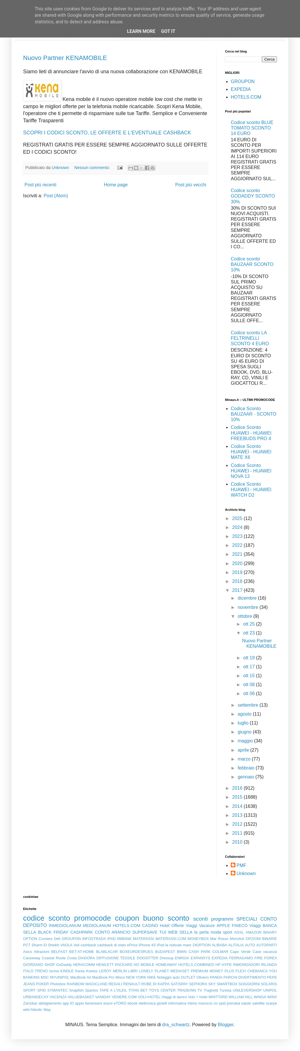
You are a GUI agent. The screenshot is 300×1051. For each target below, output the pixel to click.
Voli (77, 945)
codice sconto (46, 918)
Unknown (246, 873)
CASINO (150, 925)
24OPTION (201, 945)
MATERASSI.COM (170, 938)
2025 (238, 518)
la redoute (173, 945)
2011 (238, 833)
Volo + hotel (197, 997)
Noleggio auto (168, 977)
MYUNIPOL (59, 977)
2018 (238, 581)
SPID (41, 990)
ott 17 (249, 666)
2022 (238, 545)
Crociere (45, 938)
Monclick (237, 938)
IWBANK (124, 938)
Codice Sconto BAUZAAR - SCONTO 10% (253, 414)
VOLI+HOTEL (149, 997)
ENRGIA (182, 958)
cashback (88, 945)
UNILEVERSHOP (247, 990)
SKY (212, 984)
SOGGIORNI (249, 984)
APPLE (223, 925)
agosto (245, 714)
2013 (238, 815)
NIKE (151, 977)
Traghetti (211, 990)
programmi (222, 919)
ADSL (239, 932)
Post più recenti (40, 184)
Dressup (167, 958)
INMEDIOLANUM (65, 925)
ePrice (132, 945)
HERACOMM (84, 964)
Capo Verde (240, 951)
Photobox (58, 984)
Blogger (225, 1024)
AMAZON (254, 932)
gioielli (162, 1003)
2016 (238, 788)
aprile (244, 750)
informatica (177, 1003)
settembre (249, 705)
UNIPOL (270, 990)
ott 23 (249, 632)
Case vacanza (265, 951)
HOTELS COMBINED (196, 964)
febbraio (247, 767)
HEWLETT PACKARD (114, 964)
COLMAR (220, 951)
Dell (57, 938)
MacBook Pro (103, 977)
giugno (245, 731)
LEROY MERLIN (113, 971)
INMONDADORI (246, 964)
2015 (238, 797)
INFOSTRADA (94, 938)
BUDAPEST (165, 951)
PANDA (216, 977)
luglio (244, 722)
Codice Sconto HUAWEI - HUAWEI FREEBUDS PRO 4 (251, 433)
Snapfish (76, 990)
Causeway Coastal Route (44, 958)
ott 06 (249, 693)
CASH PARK (200, 951)
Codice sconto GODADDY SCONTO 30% (253, 196)
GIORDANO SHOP (39, 964)
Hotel (165, 925)
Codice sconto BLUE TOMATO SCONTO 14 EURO (252, 128)
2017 (238, 590)
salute (246, 1003)
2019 (238, 572)
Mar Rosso (219, 938)
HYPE (227, 964)
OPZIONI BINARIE (261, 938)
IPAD (111, 938)
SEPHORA (198, 984)
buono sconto (166, 918)
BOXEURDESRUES (136, 951)
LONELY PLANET (154, 971)
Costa (71, 958)
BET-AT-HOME (81, 951)
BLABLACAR (107, 951)
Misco (120, 977)
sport (227, 932)
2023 (238, 536)
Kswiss (91, 971)
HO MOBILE (144, 964)
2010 (238, 842)
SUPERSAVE (145, 932)
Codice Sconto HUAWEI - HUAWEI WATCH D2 (251, 490)
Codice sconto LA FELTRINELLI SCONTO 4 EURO (250, 338)
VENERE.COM (124, 997)
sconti (200, 919)
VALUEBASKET (81, 997)
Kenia (80, 971)
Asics (27, 951)
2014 (238, 806)
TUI (163, 932)
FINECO (239, 925)
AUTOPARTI (266, 945)
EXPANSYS (200, 958)
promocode (92, 918)
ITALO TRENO (35, 971)
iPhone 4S (146, 945)
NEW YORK (136, 977)
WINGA (260, 997)
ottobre (245, 616)
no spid (220, 1003)
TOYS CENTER (162, 990)
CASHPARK (81, 932)
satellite (258, 1003)
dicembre (248, 598)
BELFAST (59, 951)
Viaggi (255, 925)
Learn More (141, 31)
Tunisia (225, 990)
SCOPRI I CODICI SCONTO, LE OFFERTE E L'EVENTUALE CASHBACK (107, 133)
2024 (238, 527)
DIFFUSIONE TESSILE (115, 958)
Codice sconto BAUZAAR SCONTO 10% (252, 264)
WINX (272, 997)
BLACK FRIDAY (53, 932)
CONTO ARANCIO (112, 932)
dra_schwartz (176, 1024)
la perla (201, 932)
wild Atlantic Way (37, 1009)
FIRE (258, 958)
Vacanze (207, 925)
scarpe (271, 1003)
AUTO (250, 945)
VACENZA (58, 997)
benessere (93, 1003)
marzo (245, 759)
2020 (238, 563)
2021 (238, 554)
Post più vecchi (190, 184)
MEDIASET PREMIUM (189, 971)
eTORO (120, 1003)
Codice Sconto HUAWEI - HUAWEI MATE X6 (251, 452)
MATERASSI (143, 938)
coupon (127, 918)
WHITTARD (218, 997)
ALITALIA (236, 945)
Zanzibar (30, 1003)
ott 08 (249, 684)
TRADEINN (186, 990)
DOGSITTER (147, 958)
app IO (68, 1003)
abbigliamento (50, 1003)
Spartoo (91, 990)
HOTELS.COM (246, 97)
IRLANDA (269, 964)
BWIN (181, 951)
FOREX (270, 958)
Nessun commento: (92, 167)
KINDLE (67, 971)
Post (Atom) (56, 195)
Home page (116, 184)
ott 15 (249, 675)
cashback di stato (111, 945)
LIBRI (133, 971)
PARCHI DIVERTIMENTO (245, 977)
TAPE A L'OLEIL (113, 990)
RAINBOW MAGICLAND (87, 984)
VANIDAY (103, 997)
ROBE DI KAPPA (155, 984)
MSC (45, 977)
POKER (42, 984)
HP (218, 964)
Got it (168, 31)
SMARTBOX (227, 984)
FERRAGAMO (241, 958)
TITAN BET (138, 990)
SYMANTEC (57, 990)
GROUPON (243, 81)
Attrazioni (41, 951)
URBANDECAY (35, 997)
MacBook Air (80, 977)
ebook (132, 1003)
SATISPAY (179, 984)
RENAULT (131, 984)
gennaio (246, 776)
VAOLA (66, 945)
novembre (249, 607)
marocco (205, 1003)
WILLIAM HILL (241, 997)
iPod (160, 945)
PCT (27, 945)
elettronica (147, 1003)
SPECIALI (247, 919)
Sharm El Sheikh (45, 945)
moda (216, 932)
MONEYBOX (198, 938)
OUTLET (188, 977)
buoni (108, 1003)
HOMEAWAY (166, 964)
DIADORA (86, 958)
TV (200, 990)
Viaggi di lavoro (174, 997)
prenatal (233, 1003)
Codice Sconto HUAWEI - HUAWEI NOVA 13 (251, 471)
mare (187, 945)
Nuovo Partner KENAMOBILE (65, 57)
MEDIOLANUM (97, 925)
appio (79, 1003)
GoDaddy (64, 964)
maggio (246, 740)
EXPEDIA (241, 89)
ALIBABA (219, 945)
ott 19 (249, 657)
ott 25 (249, 624)
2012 (238, 824)
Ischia (54, 971)
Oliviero (202, 977)
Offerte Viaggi (184, 925)
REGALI (115, 984)
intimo (192, 1003)
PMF (241, 865)
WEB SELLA (180, 932)
